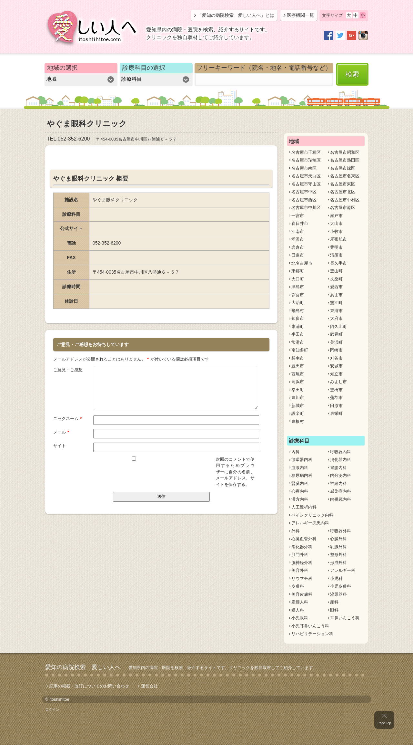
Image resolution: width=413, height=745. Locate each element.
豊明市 (336, 247)
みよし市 (338, 381)
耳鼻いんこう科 (344, 617)
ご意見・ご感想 (68, 369)
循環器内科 (301, 459)
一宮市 (297, 215)
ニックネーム (67, 418)
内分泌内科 (340, 475)
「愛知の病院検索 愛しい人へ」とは (235, 15)
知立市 (336, 374)
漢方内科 (299, 499)
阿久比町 (338, 326)
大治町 (297, 302)
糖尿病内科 (301, 475)
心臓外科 (338, 538)
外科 (295, 531)
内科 (295, 451)
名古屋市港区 (342, 207)
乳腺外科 (338, 546)
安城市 (336, 365)
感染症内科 (340, 491)
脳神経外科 (301, 562)
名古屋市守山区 (306, 184)
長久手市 (338, 263)
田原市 (336, 405)
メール (61, 432)
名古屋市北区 (342, 191)
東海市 (336, 310)
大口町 (297, 279)
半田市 (297, 334)
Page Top (384, 723)
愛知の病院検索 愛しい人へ (83, 667)
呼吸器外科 (340, 531)
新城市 (297, 405)
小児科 (336, 578)
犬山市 (336, 223)
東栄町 (336, 413)
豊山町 (336, 270)
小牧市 (336, 231)
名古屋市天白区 (306, 175)
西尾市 (297, 374)
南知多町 (299, 350)
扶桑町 (336, 279)
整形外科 (338, 554)
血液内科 (299, 467)
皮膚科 (297, 586)
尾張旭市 (338, 239)
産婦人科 (299, 602)
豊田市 (297, 365)
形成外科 (338, 562)
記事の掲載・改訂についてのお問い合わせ (89, 686)
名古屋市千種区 (306, 152)
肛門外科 (299, 554)
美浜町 (336, 342)
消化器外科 (301, 546)
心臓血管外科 (304, 538)
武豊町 (336, 334)
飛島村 (297, 310)
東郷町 (297, 270)
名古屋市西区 (304, 199)
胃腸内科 (338, 467)
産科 (334, 602)
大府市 (336, 318)
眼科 (334, 610)
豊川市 (297, 397)
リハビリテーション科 (312, 633)
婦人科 (297, 610)
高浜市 (297, 381)
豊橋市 (336, 389)
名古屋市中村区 (344, 199)
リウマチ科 (301, 578)
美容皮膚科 (301, 594)
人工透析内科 (304, 507)
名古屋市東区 (342, 184)
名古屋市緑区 (342, 168)
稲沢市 (297, 239)
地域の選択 (62, 67)
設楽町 (297, 413)
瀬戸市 (336, 215)
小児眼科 (299, 617)
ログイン (52, 709)
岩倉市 (297, 247)
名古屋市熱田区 (344, 160)
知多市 (297, 318)
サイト (59, 445)
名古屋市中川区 (306, 207)
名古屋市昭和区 (344, 152)
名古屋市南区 (304, 168)
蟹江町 (336, 302)
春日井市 (299, 223)
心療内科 (299, 491)
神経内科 (338, 483)
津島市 (297, 286)
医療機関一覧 (300, 15)
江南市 (297, 231)
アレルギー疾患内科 (310, 522)
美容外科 (299, 570)
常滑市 (297, 342)
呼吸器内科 (340, 451)
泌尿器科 (338, 594)
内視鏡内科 (340, 499)
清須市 (336, 255)
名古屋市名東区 (344, 175)
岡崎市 (336, 350)
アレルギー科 (342, 570)
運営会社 (149, 686)
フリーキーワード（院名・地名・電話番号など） (263, 67)
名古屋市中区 (304, 191)
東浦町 (297, 326)
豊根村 (297, 421)
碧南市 (297, 358)
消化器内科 (340, 459)
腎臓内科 (299, 483)
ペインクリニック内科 (312, 515)
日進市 (297, 255)
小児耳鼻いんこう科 (310, 626)
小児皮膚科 (340, 586)
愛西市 (336, 286)
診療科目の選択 (143, 67)
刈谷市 (336, 358)
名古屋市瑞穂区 (306, 160)
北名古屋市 (301, 263)
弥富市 (297, 294)
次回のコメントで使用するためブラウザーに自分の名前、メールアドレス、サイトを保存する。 (235, 471)
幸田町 (297, 389)
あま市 (336, 294)
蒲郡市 (336, 397)
